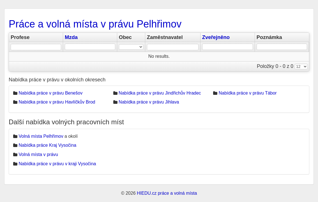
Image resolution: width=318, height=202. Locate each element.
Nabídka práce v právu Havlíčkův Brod (57, 102)
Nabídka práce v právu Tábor (248, 93)
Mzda (71, 37)
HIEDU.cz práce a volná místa (167, 193)
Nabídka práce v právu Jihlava (149, 102)
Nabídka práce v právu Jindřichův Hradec (160, 93)
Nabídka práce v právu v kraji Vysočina (57, 163)
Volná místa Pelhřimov (41, 136)
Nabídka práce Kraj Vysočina (47, 145)
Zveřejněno (216, 37)
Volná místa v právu (38, 154)
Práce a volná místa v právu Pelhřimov (95, 24)
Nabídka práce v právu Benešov (50, 93)
